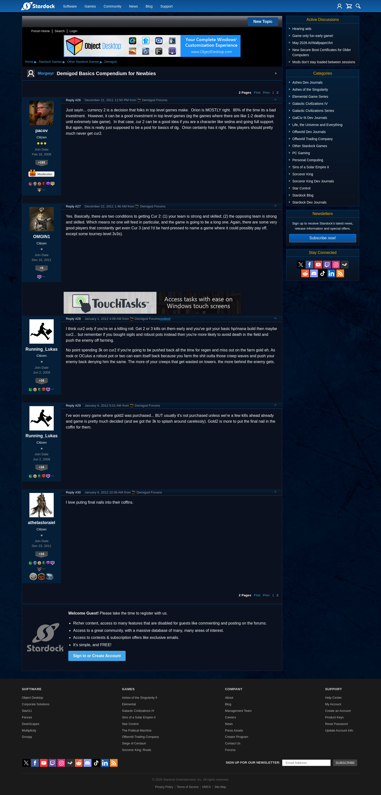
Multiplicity (29, 730)
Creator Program (236, 737)
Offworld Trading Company (140, 737)
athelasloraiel (41, 522)
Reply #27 (73, 206)
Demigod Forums (152, 100)
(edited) (165, 319)
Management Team (238, 711)
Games (90, 6)
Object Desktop (32, 697)
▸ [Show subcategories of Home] (35, 61)
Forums (230, 750)
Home (29, 61)
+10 (41, 554)
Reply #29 (73, 405)
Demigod (110, 61)
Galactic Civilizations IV (138, 711)
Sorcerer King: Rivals (136, 750)
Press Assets (234, 730)
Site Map (220, 787)
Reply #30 (73, 492)
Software (70, 6)
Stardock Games (50, 61)
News (133, 6)
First (257, 92)
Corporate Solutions (35, 704)
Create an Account (338, 711)
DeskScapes (30, 724)
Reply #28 (73, 319)
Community (112, 6)
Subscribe (345, 763)
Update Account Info (339, 730)
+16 (41, 380)
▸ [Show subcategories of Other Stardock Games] (101, 61)
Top (275, 100)
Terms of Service (188, 787)
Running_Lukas (42, 349)
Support (166, 6)
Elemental (129, 704)
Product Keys (334, 717)
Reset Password (336, 724)
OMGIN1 (41, 236)
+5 (41, 268)
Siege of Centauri (134, 743)
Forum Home (40, 31)
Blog (149, 6)
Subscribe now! (322, 238)
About (229, 697)
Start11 (27, 711)
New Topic (263, 21)
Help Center (333, 697)
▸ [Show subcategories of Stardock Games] (64, 61)
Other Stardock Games (83, 61)
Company (233, 689)
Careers (230, 717)
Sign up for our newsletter (252, 762)
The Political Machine (137, 730)
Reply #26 (73, 100)
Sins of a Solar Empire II (139, 717)
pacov (41, 130)
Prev (266, 92)
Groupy (27, 737)
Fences (27, 717)
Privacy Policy (164, 787)
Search (60, 31)
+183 (41, 162)
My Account (333, 704)
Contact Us (232, 743)
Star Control (130, 724)
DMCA (206, 787)
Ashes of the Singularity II (139, 697)
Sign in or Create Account (97, 656)
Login (73, 31)
